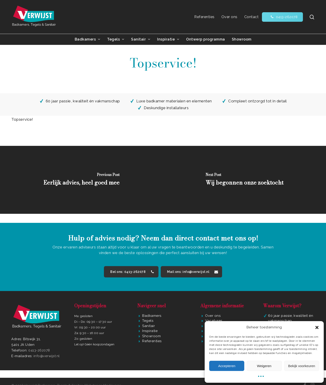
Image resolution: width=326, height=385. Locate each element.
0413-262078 (39, 350)
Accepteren (226, 366)
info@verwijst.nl (47, 356)
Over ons (213, 316)
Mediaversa (112, 378)
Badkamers (151, 316)
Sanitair (148, 326)
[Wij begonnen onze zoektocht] (244, 180)
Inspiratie (150, 331)
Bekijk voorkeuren (301, 366)
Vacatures (213, 321)
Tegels (147, 321)
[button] (317, 327)
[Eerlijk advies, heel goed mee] (81, 180)
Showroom (151, 336)
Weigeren (264, 366)
